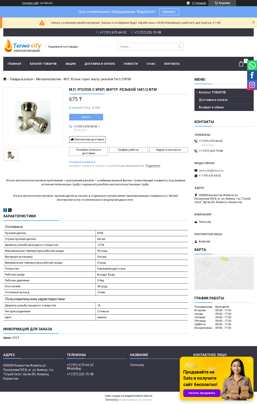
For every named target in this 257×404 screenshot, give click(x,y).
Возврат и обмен (211, 107)
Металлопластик (48, 79)
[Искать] (180, 46)
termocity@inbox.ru (211, 170)
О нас (151, 63)
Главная (14, 63)
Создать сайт (30, 3)
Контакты (172, 63)
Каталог (169, 12)
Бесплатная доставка (89, 139)
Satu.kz (148, 395)
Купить (86, 117)
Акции (70, 63)
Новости (131, 63)
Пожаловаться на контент (135, 399)
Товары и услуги (21, 79)
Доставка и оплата (99, 63)
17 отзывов (199, 3)
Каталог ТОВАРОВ (43, 63)
